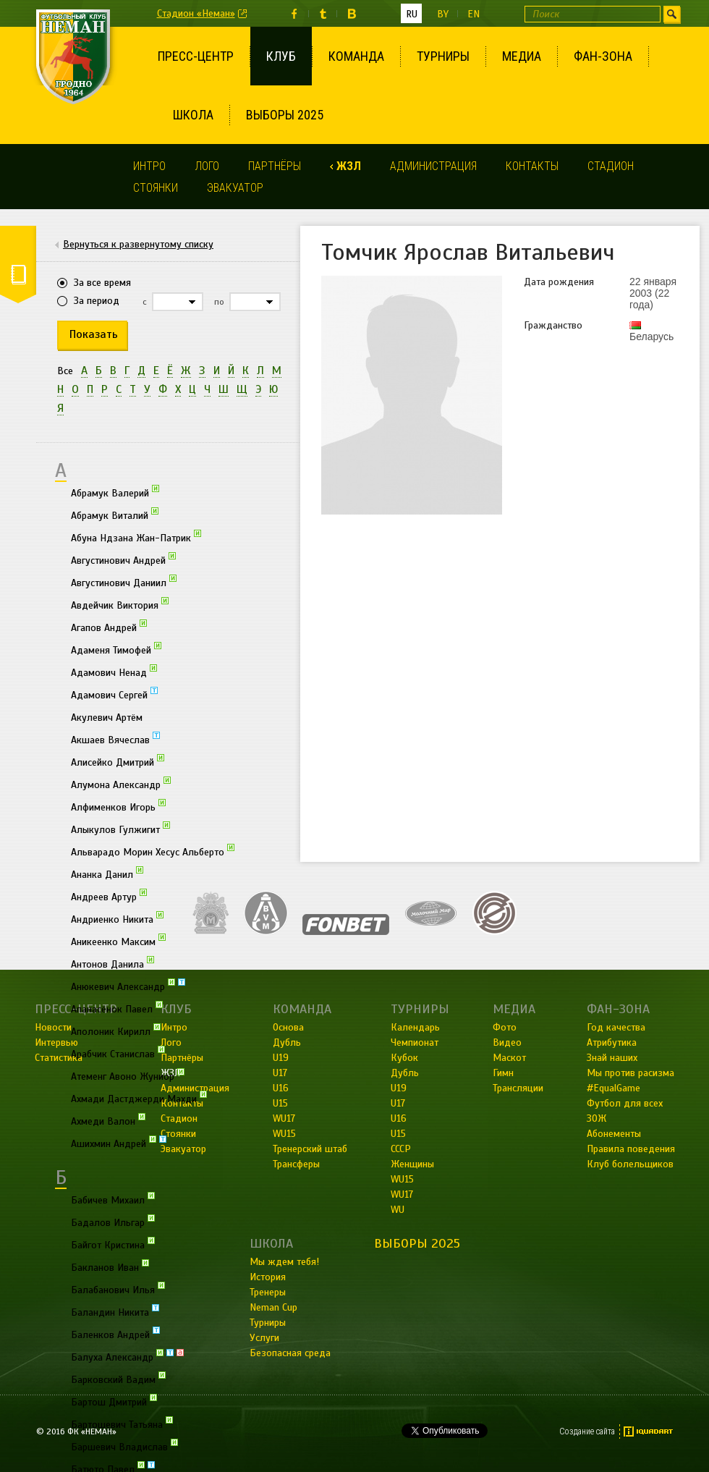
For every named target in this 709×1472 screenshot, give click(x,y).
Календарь (415, 1027)
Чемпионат (414, 1042)
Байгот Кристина (113, 1244)
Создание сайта (587, 1431)
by (443, 14)
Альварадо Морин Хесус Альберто (152, 851)
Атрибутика (612, 1042)
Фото (505, 1027)
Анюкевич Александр (128, 985)
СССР (401, 1149)
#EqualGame (613, 1088)
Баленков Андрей (115, 1334)
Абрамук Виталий (114, 514)
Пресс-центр (196, 56)
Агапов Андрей (109, 626)
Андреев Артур (109, 896)
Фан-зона (603, 56)
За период (96, 301)
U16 (399, 1118)
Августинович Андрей (123, 559)
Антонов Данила (112, 963)
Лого (207, 166)
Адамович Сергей (114, 694)
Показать (93, 334)
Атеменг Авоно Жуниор (127, 1075)
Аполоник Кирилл (116, 1030)
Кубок (404, 1058)
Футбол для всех (625, 1103)
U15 (398, 1134)
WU (397, 1210)
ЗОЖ (596, 1118)
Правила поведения (631, 1149)
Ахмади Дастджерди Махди (139, 1098)
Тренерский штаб (310, 1149)
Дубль (405, 1073)
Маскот (509, 1058)
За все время (102, 282)
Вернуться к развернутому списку (138, 245)
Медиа (521, 56)
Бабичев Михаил (113, 1199)
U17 (398, 1103)
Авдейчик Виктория (120, 604)
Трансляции (518, 1088)
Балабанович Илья (118, 1289)
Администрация (433, 166)
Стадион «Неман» (196, 13)
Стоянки (155, 188)
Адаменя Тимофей (116, 649)
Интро (149, 166)
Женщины (412, 1164)
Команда (356, 56)
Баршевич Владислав (124, 1446)
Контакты (532, 166)
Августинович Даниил (124, 582)
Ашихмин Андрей (118, 1142)
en (473, 14)
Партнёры (274, 166)
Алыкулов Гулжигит (120, 828)
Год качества (616, 1027)
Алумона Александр (121, 784)
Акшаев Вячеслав (115, 739)
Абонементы (614, 1134)
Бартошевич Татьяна (122, 1423)
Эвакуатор (235, 188)
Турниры (443, 56)
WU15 (402, 1179)
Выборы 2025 (284, 114)
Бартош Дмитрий (114, 1401)
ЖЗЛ (348, 166)
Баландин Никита (115, 1311)
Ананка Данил (107, 873)
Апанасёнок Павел (117, 1008)
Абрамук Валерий (115, 492)
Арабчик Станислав (118, 1053)
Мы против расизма (630, 1073)
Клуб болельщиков (630, 1164)
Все (65, 371)
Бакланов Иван (110, 1266)
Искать (671, 14)
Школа (193, 114)
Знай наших (612, 1058)
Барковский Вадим (118, 1378)
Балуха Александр (127, 1356)
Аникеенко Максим (118, 941)
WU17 (402, 1194)
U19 (399, 1088)
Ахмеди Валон (108, 1120)
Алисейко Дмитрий (117, 761)
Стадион (610, 166)
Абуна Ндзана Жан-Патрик (136, 537)
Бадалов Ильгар (113, 1221)
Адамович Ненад (114, 671)
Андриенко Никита (117, 918)
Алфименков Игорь (118, 806)
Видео (507, 1042)
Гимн (503, 1073)
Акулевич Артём (107, 717)
